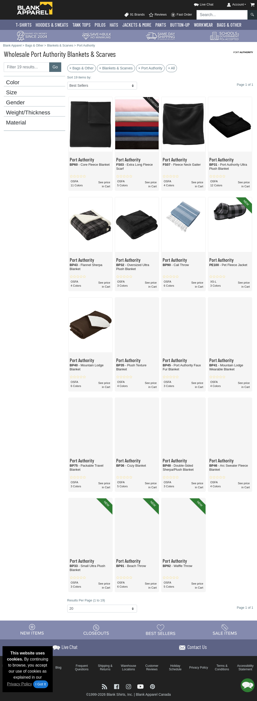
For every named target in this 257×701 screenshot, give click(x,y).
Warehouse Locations (128, 667)
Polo (100, 25)
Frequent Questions (82, 667)
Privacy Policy (19, 684)
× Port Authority (150, 68)
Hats (114, 25)
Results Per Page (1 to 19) (86, 600)
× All (171, 68)
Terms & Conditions (222, 667)
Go (55, 67)
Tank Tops (81, 25)
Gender (15, 102)
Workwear (203, 25)
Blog (58, 667)
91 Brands (134, 14)
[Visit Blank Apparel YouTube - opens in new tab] (141, 686)
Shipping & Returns (105, 667)
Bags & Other (229, 25)
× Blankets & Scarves (116, 68)
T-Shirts (24, 25)
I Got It (40, 684)
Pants (160, 25)
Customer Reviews (151, 667)
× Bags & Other (82, 68)
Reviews (158, 14)
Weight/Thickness (28, 112)
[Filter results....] (26, 67)
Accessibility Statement (245, 667)
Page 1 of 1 (245, 607)
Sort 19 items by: (79, 77)
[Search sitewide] (222, 15)
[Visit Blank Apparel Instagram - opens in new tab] (129, 686)
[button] (199, 3)
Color (13, 82)
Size (11, 92)
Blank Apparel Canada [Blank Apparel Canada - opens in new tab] (153, 694)
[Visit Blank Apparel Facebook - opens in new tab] (117, 686)
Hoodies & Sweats (52, 25)
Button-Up (180, 25)
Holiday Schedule (175, 667)
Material (16, 122)
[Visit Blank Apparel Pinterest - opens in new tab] (152, 686)
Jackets (136, 25)
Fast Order (181, 14)
